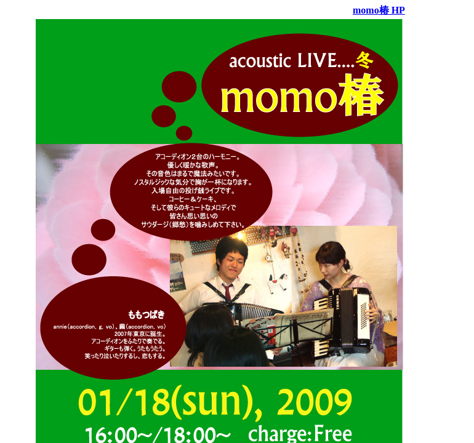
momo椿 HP (379, 10)
